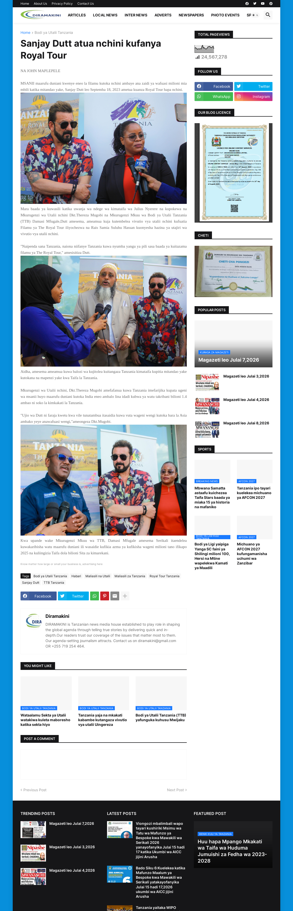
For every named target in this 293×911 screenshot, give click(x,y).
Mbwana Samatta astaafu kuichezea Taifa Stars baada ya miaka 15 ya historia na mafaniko (212, 497)
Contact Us (85, 3)
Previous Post (34, 790)
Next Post (175, 790)
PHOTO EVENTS (225, 15)
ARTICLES (77, 15)
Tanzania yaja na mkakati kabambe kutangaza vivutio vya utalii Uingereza (102, 720)
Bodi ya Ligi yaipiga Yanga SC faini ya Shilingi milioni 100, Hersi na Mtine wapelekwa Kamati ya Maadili (212, 556)
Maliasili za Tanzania (130, 576)
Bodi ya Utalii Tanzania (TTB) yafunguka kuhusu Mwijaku (161, 717)
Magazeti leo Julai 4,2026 (246, 399)
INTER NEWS (136, 15)
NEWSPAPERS (191, 15)
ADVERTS (163, 15)
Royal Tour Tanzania (164, 576)
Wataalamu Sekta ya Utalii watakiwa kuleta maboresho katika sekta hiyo (45, 720)
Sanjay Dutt (30, 583)
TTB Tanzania (54, 583)
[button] (255, 15)
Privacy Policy (62, 3)
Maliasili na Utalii (97, 576)
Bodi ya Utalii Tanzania (54, 33)
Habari (76, 576)
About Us (40, 3)
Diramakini (57, 616)
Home (25, 3)
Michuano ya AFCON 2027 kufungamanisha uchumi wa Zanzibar (252, 553)
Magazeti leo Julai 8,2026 (246, 423)
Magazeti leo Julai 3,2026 (246, 376)
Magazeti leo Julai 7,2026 (71, 823)
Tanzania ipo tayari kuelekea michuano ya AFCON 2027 (254, 493)
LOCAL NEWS (105, 15)
